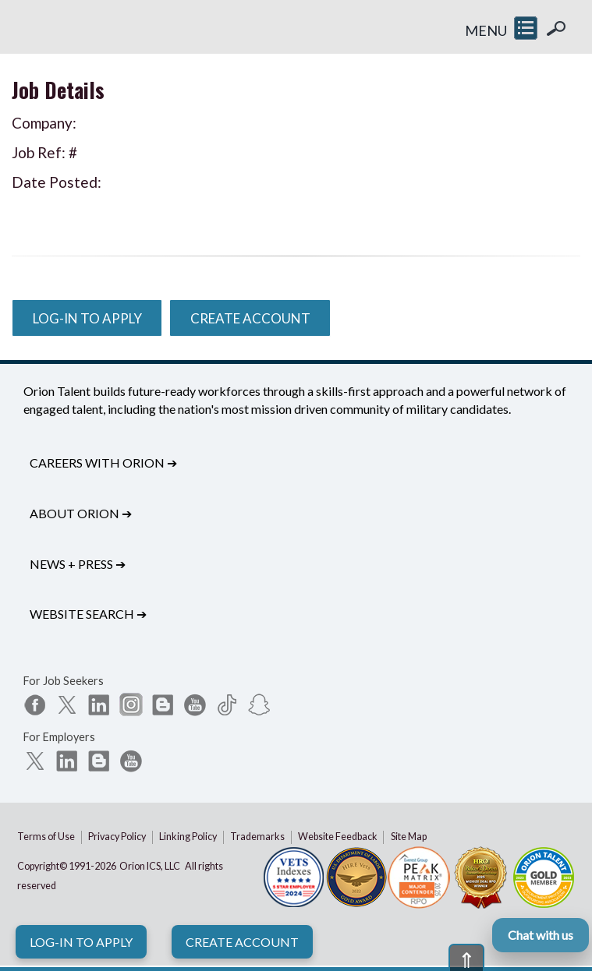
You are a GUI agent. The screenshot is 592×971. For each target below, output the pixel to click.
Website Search (88, 613)
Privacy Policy (117, 836)
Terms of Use (46, 836)
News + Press (78, 563)
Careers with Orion (103, 462)
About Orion (81, 513)
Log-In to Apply (81, 941)
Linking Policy (188, 836)
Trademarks (257, 836)
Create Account (242, 941)
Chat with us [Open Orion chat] (540, 934)
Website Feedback (338, 836)
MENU (486, 30)
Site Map (409, 836)
